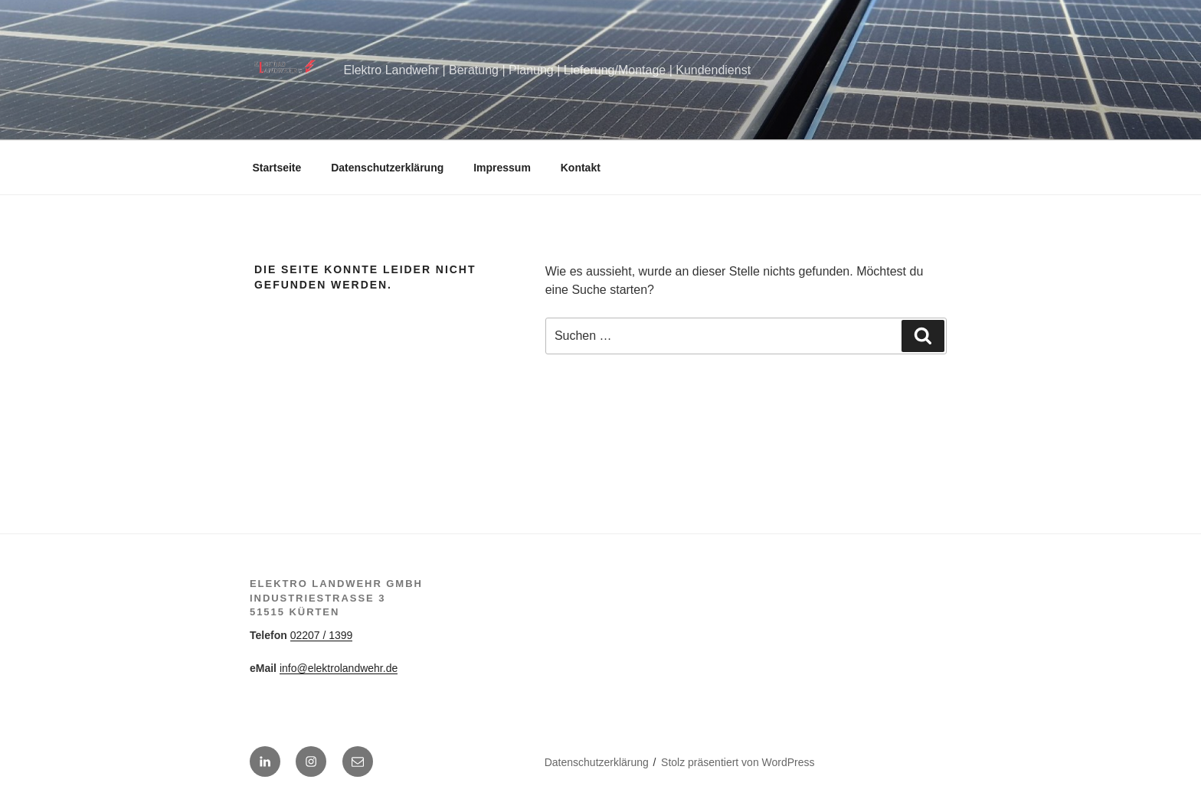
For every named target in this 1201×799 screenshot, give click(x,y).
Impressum (502, 167)
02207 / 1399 (321, 635)
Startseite (277, 167)
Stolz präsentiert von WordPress (738, 762)
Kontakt (580, 167)
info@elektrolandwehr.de (339, 668)
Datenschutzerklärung (387, 167)
